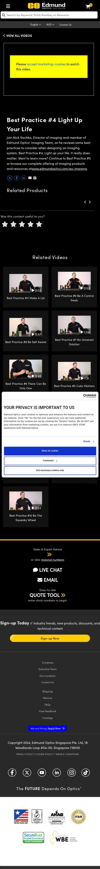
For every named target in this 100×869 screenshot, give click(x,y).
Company (47, 662)
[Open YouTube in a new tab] (42, 774)
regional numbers (52, 560)
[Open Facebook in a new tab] (12, 774)
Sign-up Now (50, 638)
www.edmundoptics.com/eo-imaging (59, 168)
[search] (49, 15)
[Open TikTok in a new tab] (86, 774)
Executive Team (48, 669)
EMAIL (47, 579)
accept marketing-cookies (46, 64)
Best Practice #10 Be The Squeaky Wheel (25, 518)
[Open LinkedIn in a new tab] (57, 774)
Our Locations (48, 675)
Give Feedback (47, 711)
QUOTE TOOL (45, 595)
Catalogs (47, 717)
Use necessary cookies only (50, 470)
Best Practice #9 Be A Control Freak (74, 298)
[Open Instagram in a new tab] (72, 774)
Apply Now (46, 728)
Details (86, 441)
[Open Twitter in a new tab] (27, 774)
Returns (47, 698)
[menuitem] (9, 5)
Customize (50, 460)
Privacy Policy (25, 754)
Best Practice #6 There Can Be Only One (25, 386)
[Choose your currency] (51, 25)
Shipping (47, 691)
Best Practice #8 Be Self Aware (25, 342)
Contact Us (65, 24)
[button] (34, 178)
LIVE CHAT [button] (47, 570)
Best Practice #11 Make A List (26, 298)
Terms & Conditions (67, 754)
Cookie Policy (44, 754)
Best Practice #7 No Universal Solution (74, 342)
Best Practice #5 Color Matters (74, 386)
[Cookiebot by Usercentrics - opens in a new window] (78, 396)
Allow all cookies (50, 451)
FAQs (48, 704)
